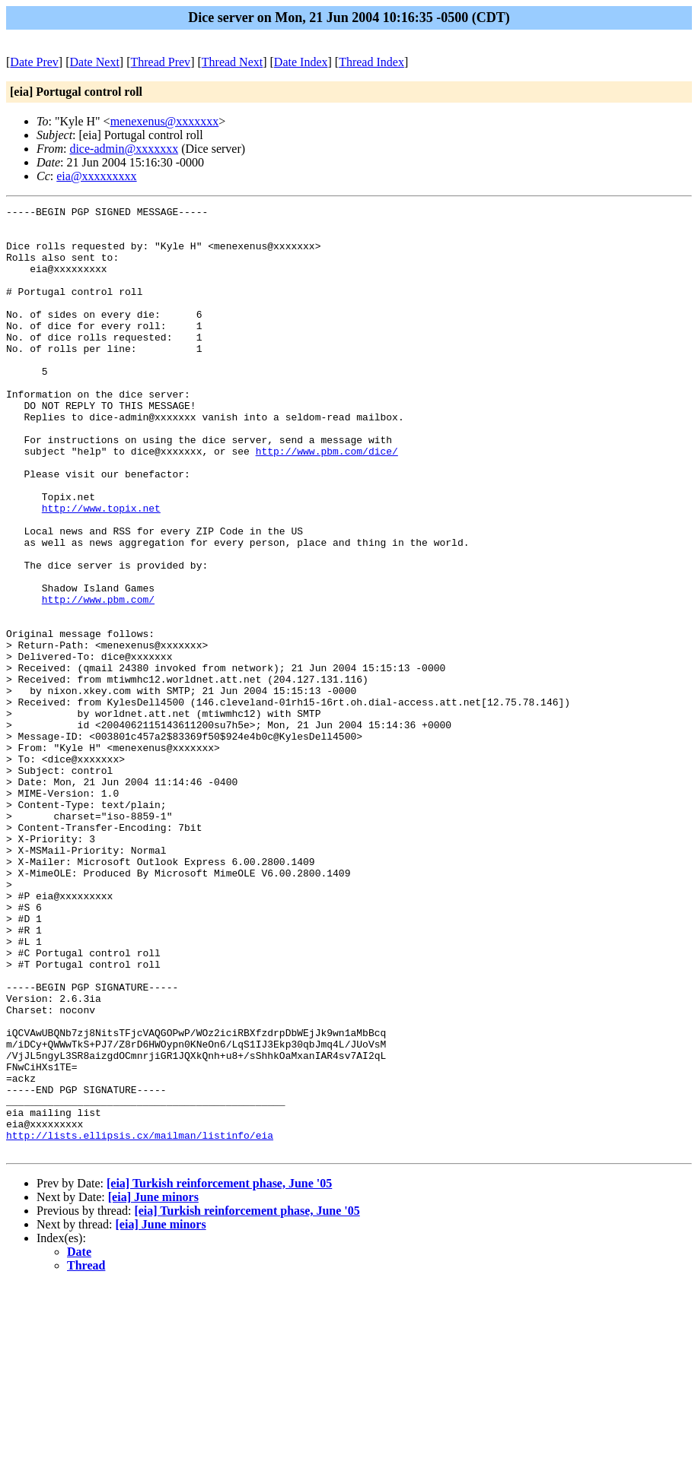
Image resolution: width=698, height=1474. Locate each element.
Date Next (95, 61)
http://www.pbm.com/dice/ (327, 501)
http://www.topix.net (101, 569)
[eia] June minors (153, 1386)
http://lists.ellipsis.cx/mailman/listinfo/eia (139, 1322)
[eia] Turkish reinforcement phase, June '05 (219, 1372)
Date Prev (34, 61)
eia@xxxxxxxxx (96, 176)
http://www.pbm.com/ (98, 679)
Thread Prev (160, 61)
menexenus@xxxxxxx (164, 121)
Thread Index (371, 61)
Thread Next (232, 61)
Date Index (301, 61)
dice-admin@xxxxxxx (123, 148)
